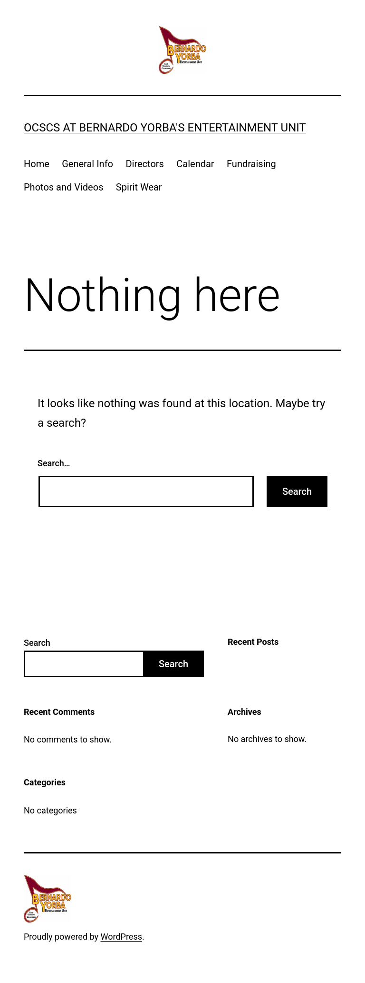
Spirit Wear (139, 187)
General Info (87, 164)
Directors (144, 164)
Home (36, 164)
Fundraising (251, 164)
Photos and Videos (63, 187)
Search (37, 643)
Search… (54, 463)
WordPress (121, 937)
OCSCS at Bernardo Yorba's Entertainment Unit (165, 127)
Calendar (195, 164)
